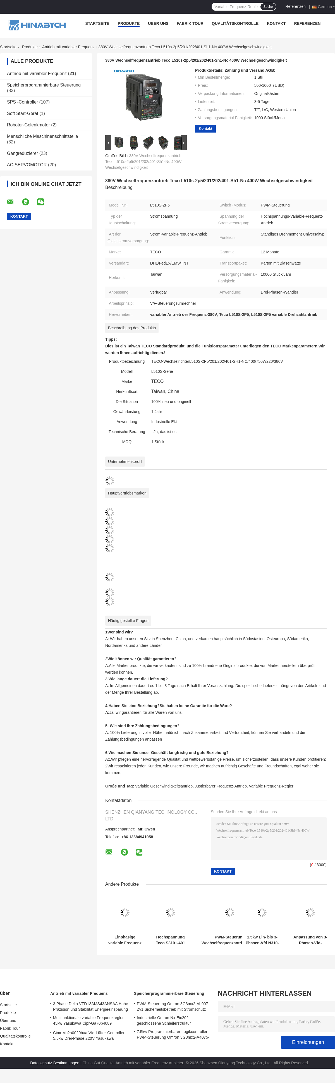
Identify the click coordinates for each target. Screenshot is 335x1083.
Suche (268, 7)
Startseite (97, 23)
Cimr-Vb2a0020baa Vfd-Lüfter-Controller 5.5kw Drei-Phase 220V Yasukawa (89, 1036)
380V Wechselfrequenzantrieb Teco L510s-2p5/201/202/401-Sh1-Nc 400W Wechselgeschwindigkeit (143, 161)
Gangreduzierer (22, 153)
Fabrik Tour (190, 23)
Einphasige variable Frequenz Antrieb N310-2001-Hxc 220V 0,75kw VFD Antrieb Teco (125, 940)
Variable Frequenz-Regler (271, 786)
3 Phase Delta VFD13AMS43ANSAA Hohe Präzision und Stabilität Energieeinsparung (90, 1007)
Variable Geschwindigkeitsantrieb (164, 786)
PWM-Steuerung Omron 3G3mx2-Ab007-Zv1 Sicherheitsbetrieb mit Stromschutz (173, 1007)
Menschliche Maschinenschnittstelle (42, 136)
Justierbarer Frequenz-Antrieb (221, 786)
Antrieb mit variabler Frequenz (68, 47)
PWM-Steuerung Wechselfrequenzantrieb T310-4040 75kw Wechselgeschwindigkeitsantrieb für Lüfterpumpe (229, 940)
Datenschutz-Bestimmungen (54, 1063)
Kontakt (276, 23)
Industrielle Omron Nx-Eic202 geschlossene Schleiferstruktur (164, 1020)
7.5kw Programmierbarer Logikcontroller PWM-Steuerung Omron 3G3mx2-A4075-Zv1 (173, 1035)
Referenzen (296, 6)
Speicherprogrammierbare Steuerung (44, 85)
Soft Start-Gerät (22, 113)
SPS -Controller (22, 102)
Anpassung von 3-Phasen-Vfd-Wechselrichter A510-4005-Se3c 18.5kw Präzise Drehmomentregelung (310, 940)
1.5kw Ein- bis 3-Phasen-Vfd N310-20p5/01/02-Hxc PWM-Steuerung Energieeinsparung (262, 940)
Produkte (129, 23)
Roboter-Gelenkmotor (28, 125)
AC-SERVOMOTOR (27, 164)
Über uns (158, 23)
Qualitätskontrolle (235, 23)
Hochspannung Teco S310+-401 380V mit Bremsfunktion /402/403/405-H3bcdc (170, 940)
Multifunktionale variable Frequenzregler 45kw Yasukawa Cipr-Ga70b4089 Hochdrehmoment (88, 1021)
